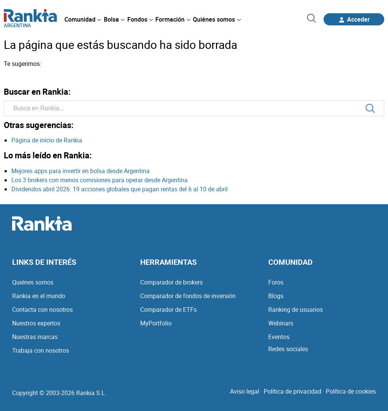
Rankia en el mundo (38, 296)
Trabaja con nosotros (40, 350)
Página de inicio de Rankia (46, 140)
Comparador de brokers (171, 282)
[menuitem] (82, 19)
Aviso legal (244, 391)
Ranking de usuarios (295, 309)
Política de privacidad (292, 391)
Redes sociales (288, 349)
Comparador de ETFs (168, 309)
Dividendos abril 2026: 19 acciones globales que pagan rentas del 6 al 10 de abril (119, 189)
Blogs (275, 296)
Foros (275, 282)
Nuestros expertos (36, 323)
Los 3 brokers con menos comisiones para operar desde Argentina (99, 180)
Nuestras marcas (35, 337)
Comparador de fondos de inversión (188, 296)
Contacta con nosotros (42, 309)
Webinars (280, 323)
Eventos (278, 337)
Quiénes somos (32, 282)
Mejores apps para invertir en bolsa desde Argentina (80, 171)
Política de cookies (351, 391)
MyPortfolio (156, 323)
